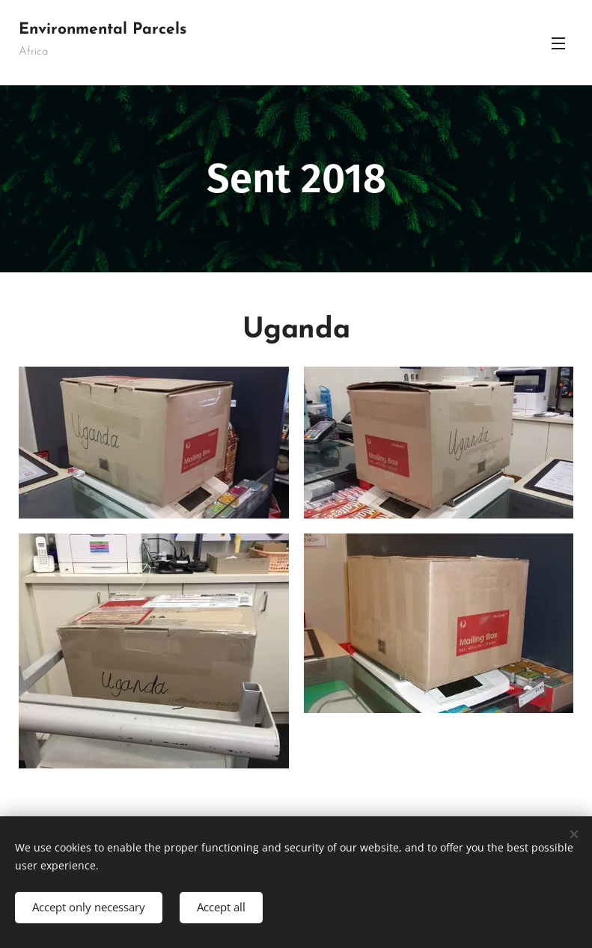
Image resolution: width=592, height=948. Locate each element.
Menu (558, 43)
